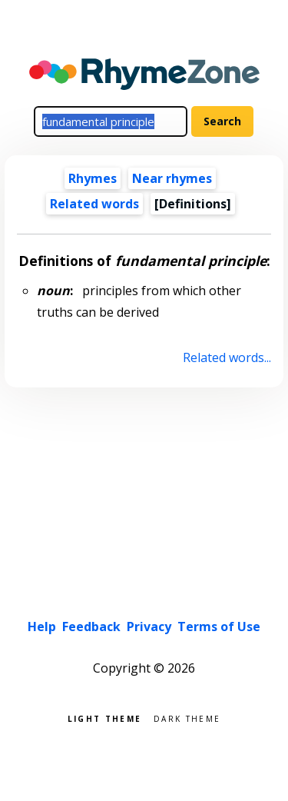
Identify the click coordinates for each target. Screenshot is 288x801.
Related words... (227, 357)
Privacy (149, 626)
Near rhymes (172, 178)
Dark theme (187, 717)
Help (42, 626)
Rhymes (92, 178)
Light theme (104, 717)
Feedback (91, 626)
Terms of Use (218, 626)
